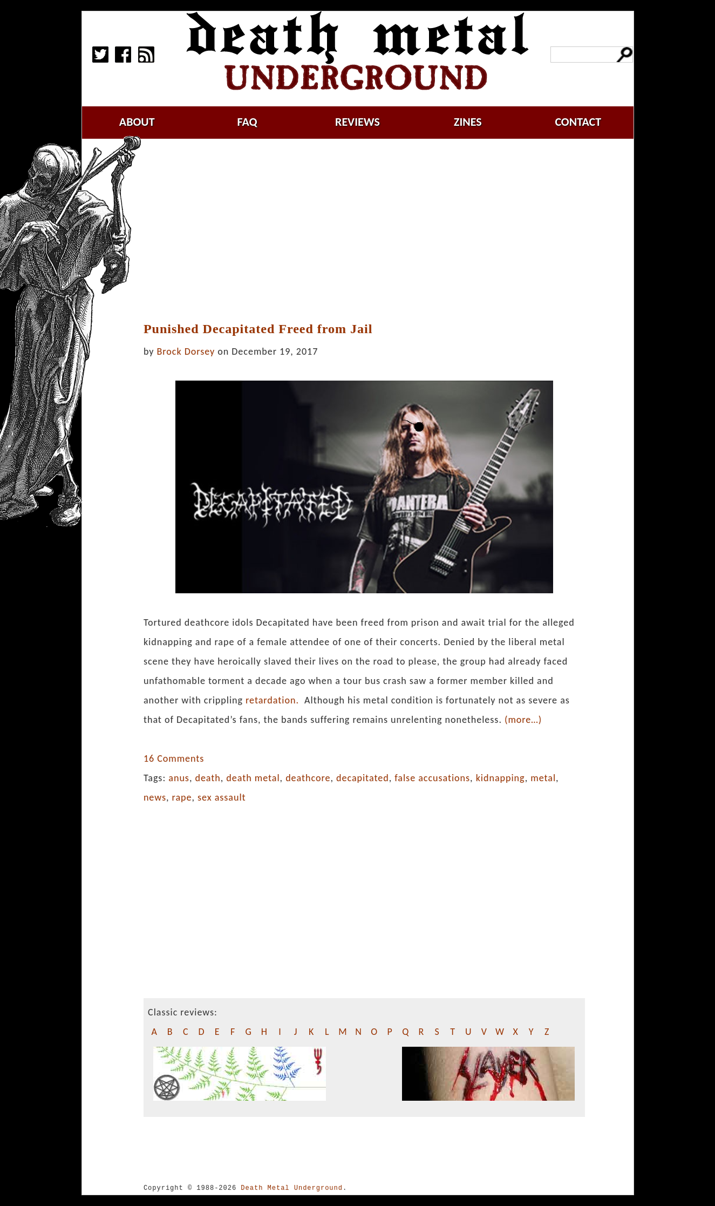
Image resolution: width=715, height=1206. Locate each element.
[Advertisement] (371, 230)
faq (247, 121)
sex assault (222, 797)
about (137, 121)
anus (178, 778)
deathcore (307, 778)
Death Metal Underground (292, 1188)
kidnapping (500, 778)
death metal (253, 778)
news (155, 797)
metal (543, 778)
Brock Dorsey (186, 351)
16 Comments (174, 758)
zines (468, 121)
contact (578, 121)
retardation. (272, 700)
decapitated (362, 778)
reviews (357, 121)
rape (182, 797)
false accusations (432, 778)
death (207, 778)
